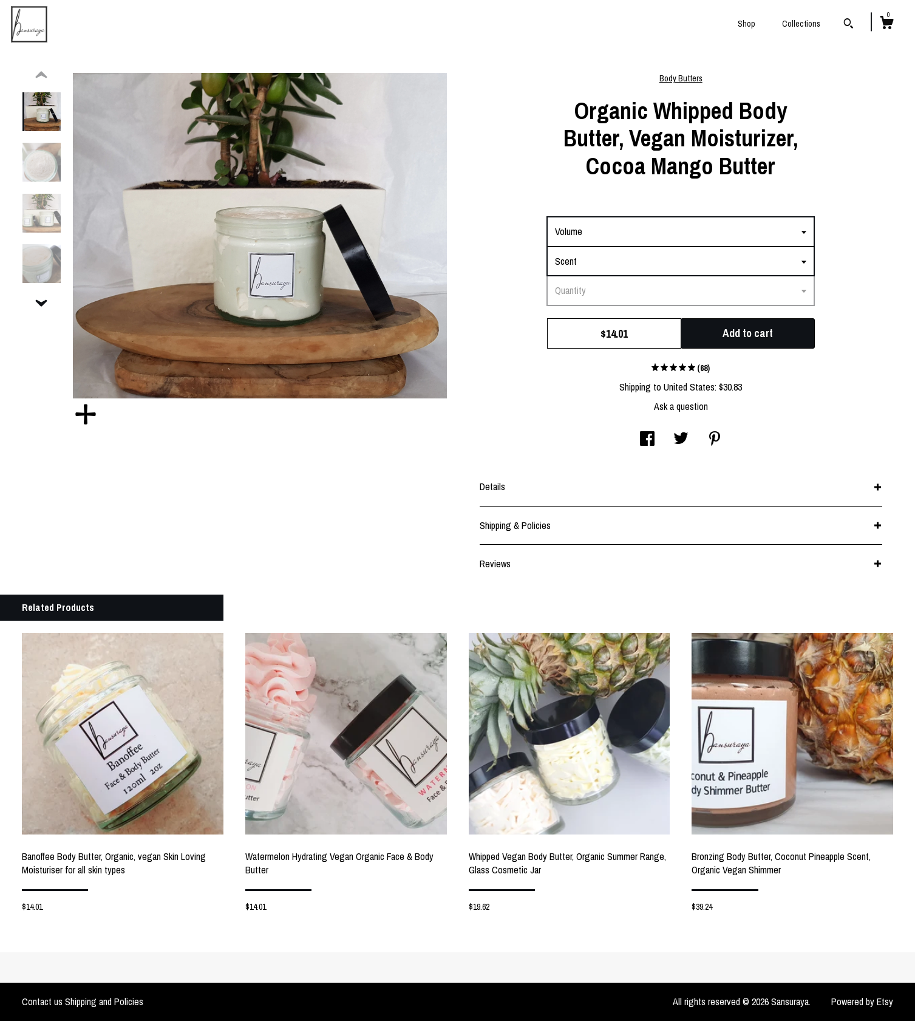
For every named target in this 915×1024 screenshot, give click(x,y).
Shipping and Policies (104, 1004)
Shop (746, 23)
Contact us (42, 1004)
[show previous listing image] (41, 78)
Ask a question (681, 409)
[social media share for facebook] (647, 442)
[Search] (848, 25)
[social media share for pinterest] (714, 442)
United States (689, 390)
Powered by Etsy (862, 1004)
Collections (801, 23)
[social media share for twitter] (681, 442)
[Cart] (886, 24)
